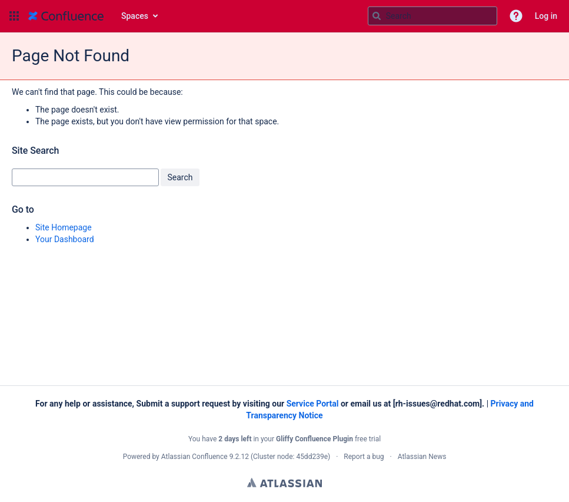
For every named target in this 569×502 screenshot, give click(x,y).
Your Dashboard (64, 239)
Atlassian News (422, 457)
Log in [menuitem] (546, 16)
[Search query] (432, 15)
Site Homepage (63, 227)
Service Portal (313, 403)
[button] (14, 16)
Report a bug (364, 457)
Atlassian (284, 482)
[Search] (376, 16)
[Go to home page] (65, 15)
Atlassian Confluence (194, 457)
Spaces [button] (134, 16)
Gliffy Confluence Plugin (314, 439)
